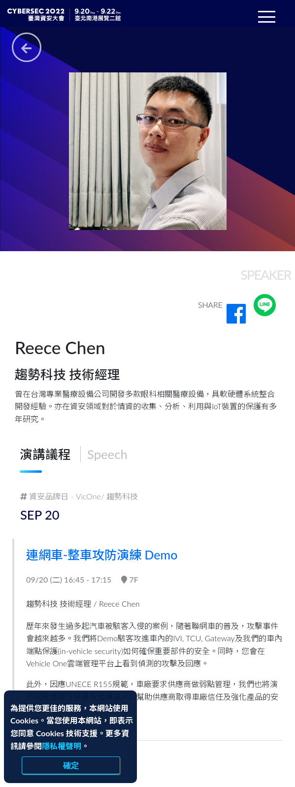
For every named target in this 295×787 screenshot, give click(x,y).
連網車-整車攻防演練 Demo (106, 554)
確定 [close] (71, 765)
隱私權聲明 (61, 746)
